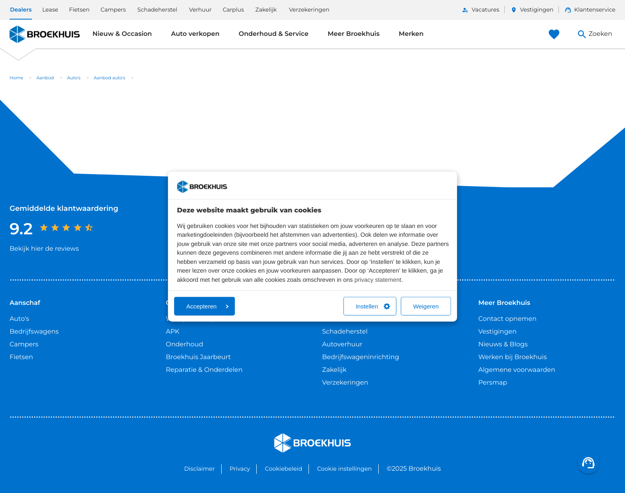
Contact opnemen (507, 319)
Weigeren (426, 306)
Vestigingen (537, 9)
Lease (50, 9)
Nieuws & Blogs (503, 344)
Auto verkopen (195, 34)
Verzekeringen (309, 9)
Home (16, 78)
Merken (411, 34)
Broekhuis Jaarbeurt (198, 357)
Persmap (492, 383)
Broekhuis (26, 34)
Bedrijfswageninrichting (360, 357)
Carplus (233, 9)
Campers (113, 9)
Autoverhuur (342, 344)
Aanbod (45, 78)
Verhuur (200, 9)
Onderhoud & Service (274, 34)
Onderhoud (184, 344)
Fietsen (79, 9)
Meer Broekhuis (353, 34)
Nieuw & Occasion (122, 34)
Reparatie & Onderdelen (204, 370)
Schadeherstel (157, 9)
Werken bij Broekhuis (512, 357)
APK (172, 332)
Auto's (74, 78)
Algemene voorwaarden (516, 370)
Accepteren (208, 306)
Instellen (373, 306)
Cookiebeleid (284, 468)
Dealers (20, 9)
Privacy (240, 468)
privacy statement (377, 279)
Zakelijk (266, 9)
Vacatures (485, 9)
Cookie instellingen (344, 468)
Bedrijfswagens (34, 332)
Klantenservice (594, 9)
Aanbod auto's (109, 78)
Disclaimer (199, 468)
